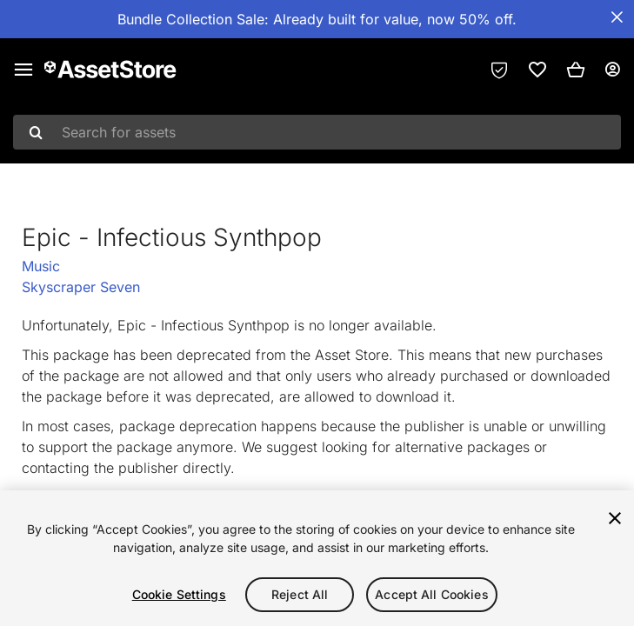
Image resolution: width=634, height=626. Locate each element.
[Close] (614, 518)
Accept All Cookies (432, 594)
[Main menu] (23, 69)
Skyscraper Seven (81, 287)
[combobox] (317, 132)
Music (41, 266)
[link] (537, 69)
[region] (317, 558)
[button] (575, 69)
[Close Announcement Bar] (616, 17)
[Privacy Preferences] (499, 69)
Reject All (299, 594)
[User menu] (612, 69)
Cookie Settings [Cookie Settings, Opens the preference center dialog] (179, 594)
